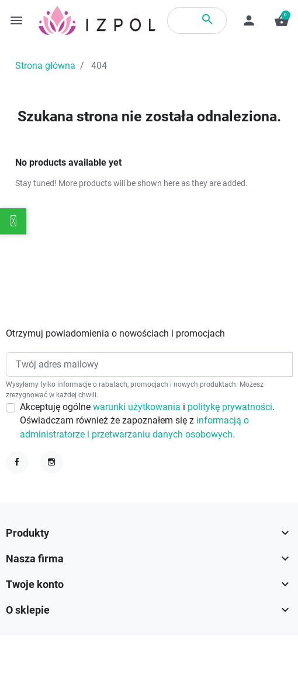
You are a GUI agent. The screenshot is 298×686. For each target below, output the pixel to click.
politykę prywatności (230, 407)
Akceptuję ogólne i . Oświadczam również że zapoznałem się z (147, 421)
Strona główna (45, 66)
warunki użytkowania (138, 407)
